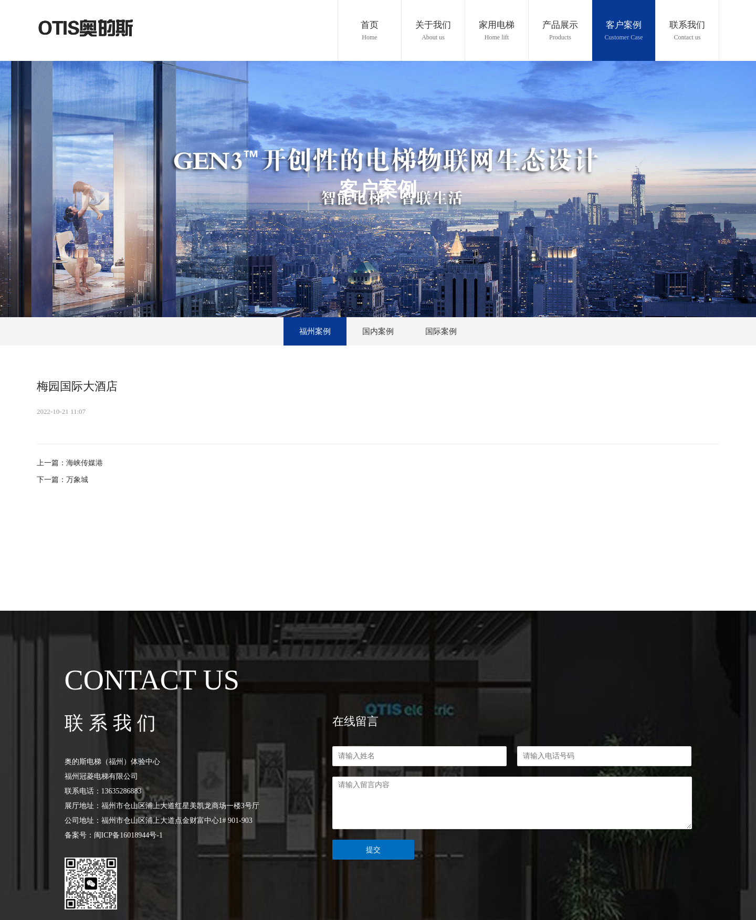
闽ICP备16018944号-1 (128, 835)
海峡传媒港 (84, 463)
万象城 (77, 480)
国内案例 (378, 331)
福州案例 (315, 331)
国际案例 (441, 331)
